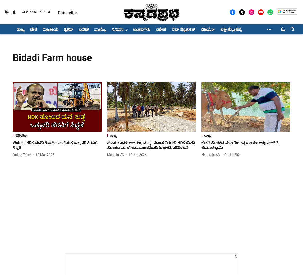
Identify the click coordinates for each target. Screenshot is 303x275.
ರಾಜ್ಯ (20, 29)
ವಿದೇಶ (84, 29)
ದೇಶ (33, 29)
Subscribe (67, 12)
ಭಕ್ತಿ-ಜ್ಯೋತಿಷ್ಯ (231, 29)
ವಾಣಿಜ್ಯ (100, 29)
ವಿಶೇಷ (161, 29)
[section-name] (57, 136)
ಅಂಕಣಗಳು (141, 29)
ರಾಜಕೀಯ (50, 29)
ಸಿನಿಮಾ (117, 29)
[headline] (57, 145)
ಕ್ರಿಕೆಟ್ (68, 29)
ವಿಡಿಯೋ (208, 29)
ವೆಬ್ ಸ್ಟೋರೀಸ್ (183, 29)
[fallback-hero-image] (57, 107)
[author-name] (23, 155)
